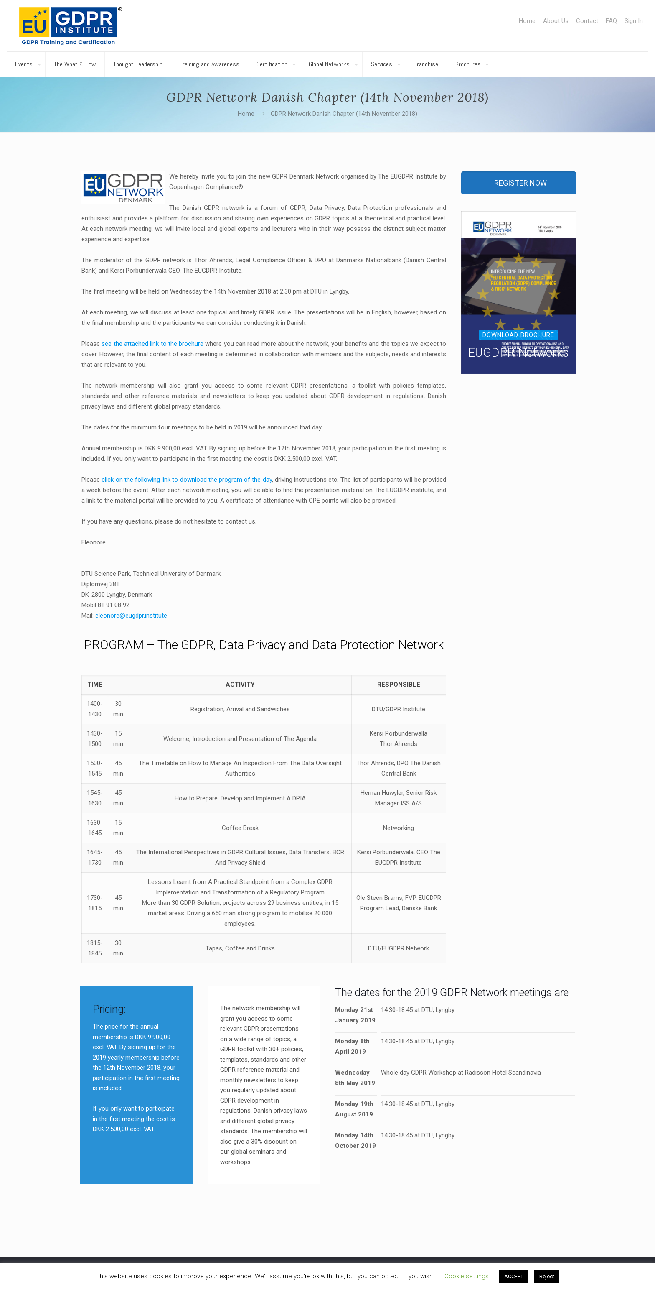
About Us (556, 21)
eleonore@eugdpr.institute (131, 615)
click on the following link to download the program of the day (187, 479)
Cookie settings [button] (466, 1276)
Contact (587, 21)
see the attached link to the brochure (152, 343)
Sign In (634, 21)
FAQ (611, 21)
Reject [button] (546, 1276)
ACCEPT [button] (513, 1276)
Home (527, 21)
